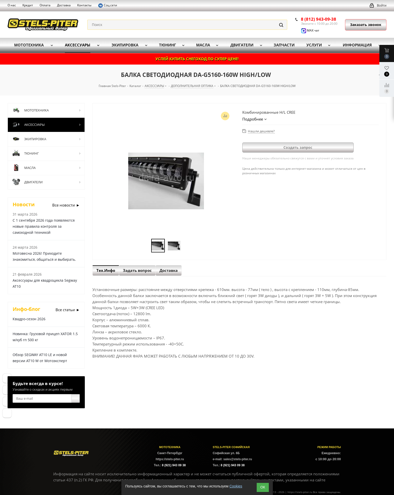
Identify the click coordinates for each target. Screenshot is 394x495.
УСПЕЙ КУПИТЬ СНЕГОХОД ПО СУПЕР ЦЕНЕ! (197, 58)
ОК (262, 487)
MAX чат (310, 30)
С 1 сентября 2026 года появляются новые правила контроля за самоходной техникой (44, 226)
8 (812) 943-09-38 (318, 19)
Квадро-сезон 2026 (29, 318)
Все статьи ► (68, 309)
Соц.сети (107, 5)
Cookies (235, 486)
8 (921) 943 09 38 (174, 465)
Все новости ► (66, 205)
